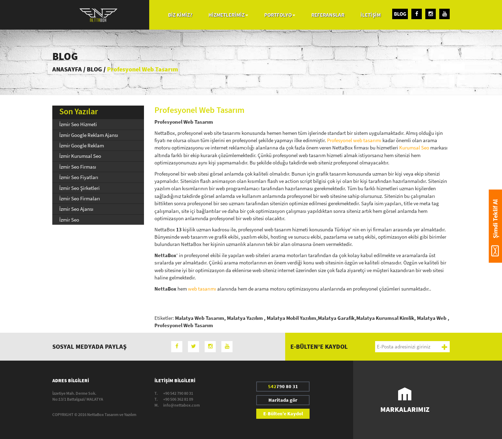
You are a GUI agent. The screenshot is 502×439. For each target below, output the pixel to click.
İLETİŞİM (370, 14)
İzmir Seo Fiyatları (78, 177)
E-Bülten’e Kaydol (283, 413)
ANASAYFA (67, 69)
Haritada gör (282, 400)
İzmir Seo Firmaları (79, 198)
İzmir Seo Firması (77, 166)
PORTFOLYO (279, 14)
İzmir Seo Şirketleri (79, 188)
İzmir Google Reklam (81, 145)
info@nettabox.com (181, 405)
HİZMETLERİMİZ (228, 14)
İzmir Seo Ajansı (76, 209)
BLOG (400, 13)
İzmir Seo (69, 219)
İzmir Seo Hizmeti (78, 124)
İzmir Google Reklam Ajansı (88, 135)
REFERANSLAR (327, 14)
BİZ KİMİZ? (180, 14)
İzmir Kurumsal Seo (80, 156)
